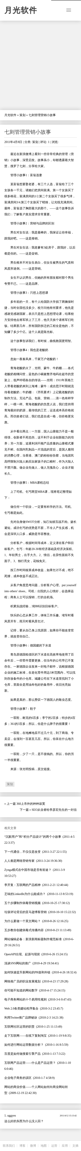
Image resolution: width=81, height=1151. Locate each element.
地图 (44, 1145)
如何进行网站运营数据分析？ (24, 1044)
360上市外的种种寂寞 (30, 803)
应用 (65, 1145)
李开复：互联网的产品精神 (22, 885)
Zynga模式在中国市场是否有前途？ (27, 869)
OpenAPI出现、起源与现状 (22, 954)
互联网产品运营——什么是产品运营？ (30, 1062)
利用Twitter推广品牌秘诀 (20, 1017)
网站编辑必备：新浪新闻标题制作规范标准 (33, 939)
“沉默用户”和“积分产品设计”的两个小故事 (32, 836)
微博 (33, 1145)
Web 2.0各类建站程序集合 (21, 1008)
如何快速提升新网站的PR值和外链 (27, 972)
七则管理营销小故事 (27, 132)
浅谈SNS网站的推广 (17, 963)
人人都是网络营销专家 (19, 860)
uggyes (11, 1115)
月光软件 (20, 10)
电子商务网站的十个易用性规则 (25, 999)
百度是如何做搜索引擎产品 (22, 1053)
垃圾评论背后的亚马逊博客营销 (25, 912)
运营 (54, 1145)
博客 (22, 1145)
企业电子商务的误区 (18, 1078)
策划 (22, 115)
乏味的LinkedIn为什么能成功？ (25, 894)
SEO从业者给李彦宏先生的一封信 (54, 809)
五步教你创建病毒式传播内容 (24, 930)
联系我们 (9, 1145)
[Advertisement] (40, 65)
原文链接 (44, 769)
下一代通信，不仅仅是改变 (22, 851)
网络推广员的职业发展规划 (22, 981)
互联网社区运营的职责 (19, 1026)
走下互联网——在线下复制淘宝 (25, 1035)
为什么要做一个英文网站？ (22, 921)
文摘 (75, 1145)
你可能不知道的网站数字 (21, 990)
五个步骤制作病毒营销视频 (22, 903)
